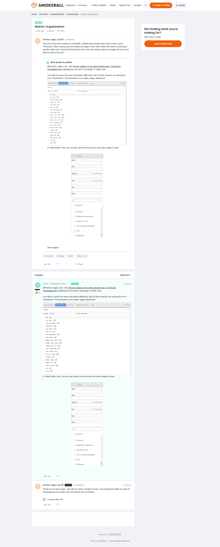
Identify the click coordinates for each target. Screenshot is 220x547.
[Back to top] (214, 537)
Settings (60, 256)
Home (34, 14)
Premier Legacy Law (52, 39)
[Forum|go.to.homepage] (52, 5)
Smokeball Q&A (57, 14)
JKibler (46, 284)
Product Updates (99, 5)
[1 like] (53, 499)
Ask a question (163, 43)
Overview (43, 14)
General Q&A (72, 14)
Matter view (82, 256)
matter (70, 256)
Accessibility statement (120, 541)
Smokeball (48, 256)
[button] (161, 5)
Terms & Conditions (98, 541)
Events (113, 5)
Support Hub (124, 5)
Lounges (137, 5)
